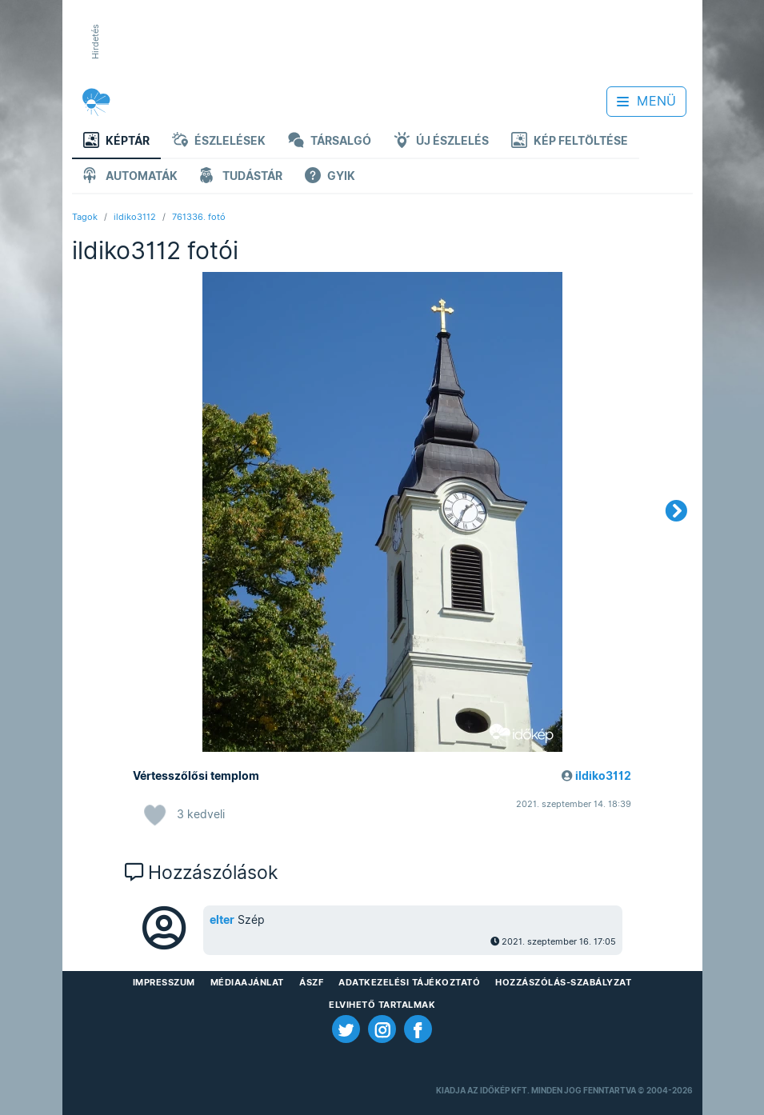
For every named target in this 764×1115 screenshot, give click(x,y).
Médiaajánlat (247, 982)
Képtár (116, 142)
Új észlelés (441, 142)
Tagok (85, 216)
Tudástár (241, 177)
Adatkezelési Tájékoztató (409, 982)
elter (222, 919)
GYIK (330, 177)
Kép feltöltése (569, 142)
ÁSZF (311, 982)
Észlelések (219, 142)
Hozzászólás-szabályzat (563, 982)
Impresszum (164, 982)
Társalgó (329, 142)
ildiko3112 (135, 216)
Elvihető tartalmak (382, 1004)
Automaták (130, 177)
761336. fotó (199, 216)
